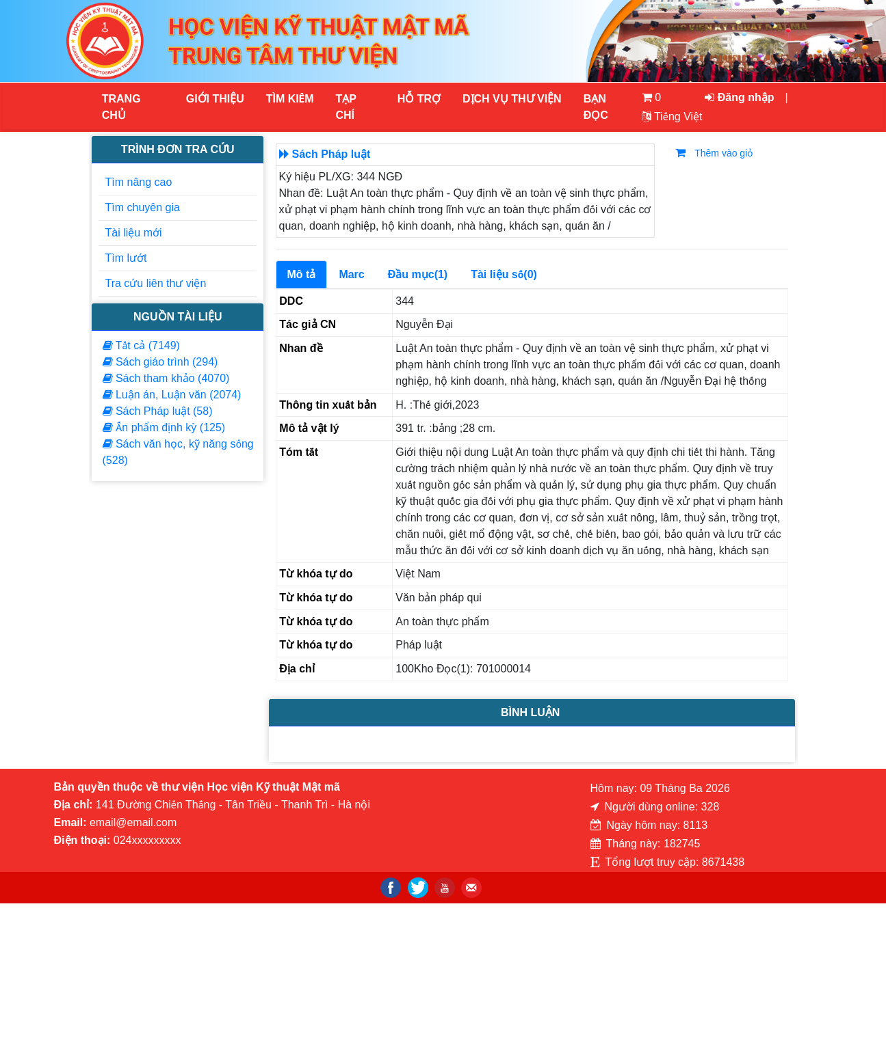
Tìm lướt (126, 258)
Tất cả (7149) (141, 345)
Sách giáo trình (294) (160, 362)
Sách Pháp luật (331, 154)
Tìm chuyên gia (142, 207)
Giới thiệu (215, 99)
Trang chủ (121, 107)
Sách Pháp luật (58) (158, 411)
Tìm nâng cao (138, 182)
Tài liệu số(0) (504, 274)
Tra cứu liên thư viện (156, 283)
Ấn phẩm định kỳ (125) (164, 427)
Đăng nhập (739, 97)
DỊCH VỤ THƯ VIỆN (511, 99)
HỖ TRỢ (419, 99)
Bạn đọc (596, 107)
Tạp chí (346, 107)
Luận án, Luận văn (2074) (172, 394)
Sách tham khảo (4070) (166, 378)
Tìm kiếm (290, 99)
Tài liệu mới (133, 232)
